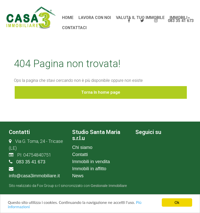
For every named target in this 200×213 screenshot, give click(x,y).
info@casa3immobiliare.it (34, 175)
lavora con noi (94, 17)
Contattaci (74, 27)
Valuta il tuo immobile (140, 17)
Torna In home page (100, 92)
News (78, 175)
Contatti (80, 154)
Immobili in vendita (91, 161)
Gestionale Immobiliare (109, 186)
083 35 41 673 (30, 161)
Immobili (180, 17)
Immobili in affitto (89, 168)
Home (67, 17)
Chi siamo (82, 147)
